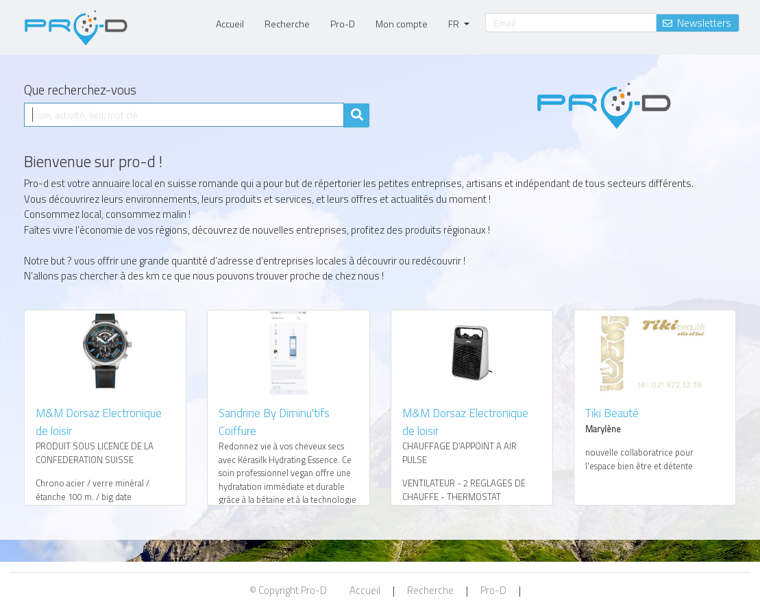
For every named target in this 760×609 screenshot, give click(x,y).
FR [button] (454, 23)
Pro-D (342, 23)
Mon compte (402, 23)
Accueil (230, 23)
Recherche (287, 23)
